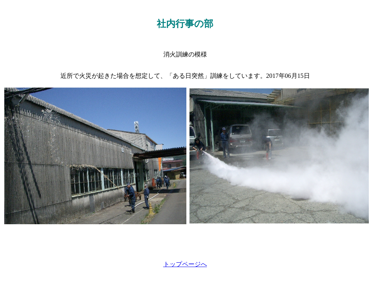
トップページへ (185, 264)
